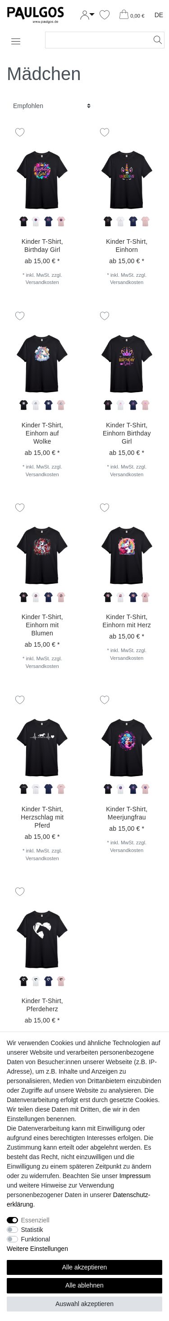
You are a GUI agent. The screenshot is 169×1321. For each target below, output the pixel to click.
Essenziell (35, 1220)
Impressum (135, 1175)
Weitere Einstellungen (37, 1248)
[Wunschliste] (104, 15)
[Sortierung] (52, 106)
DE (159, 15)
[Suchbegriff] (96, 40)
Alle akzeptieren (84, 1267)
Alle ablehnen (84, 1285)
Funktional (35, 1239)
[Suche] (155, 40)
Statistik (32, 1229)
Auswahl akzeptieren (84, 1303)
